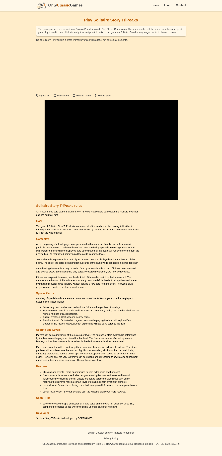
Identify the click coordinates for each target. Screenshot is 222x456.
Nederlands (129, 432)
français (118, 432)
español (109, 432)
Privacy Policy (111, 438)
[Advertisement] (111, 67)
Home (155, 5)
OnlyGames (65, 5)
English (91, 432)
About (167, 5)
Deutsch (100, 432)
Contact (181, 5)
